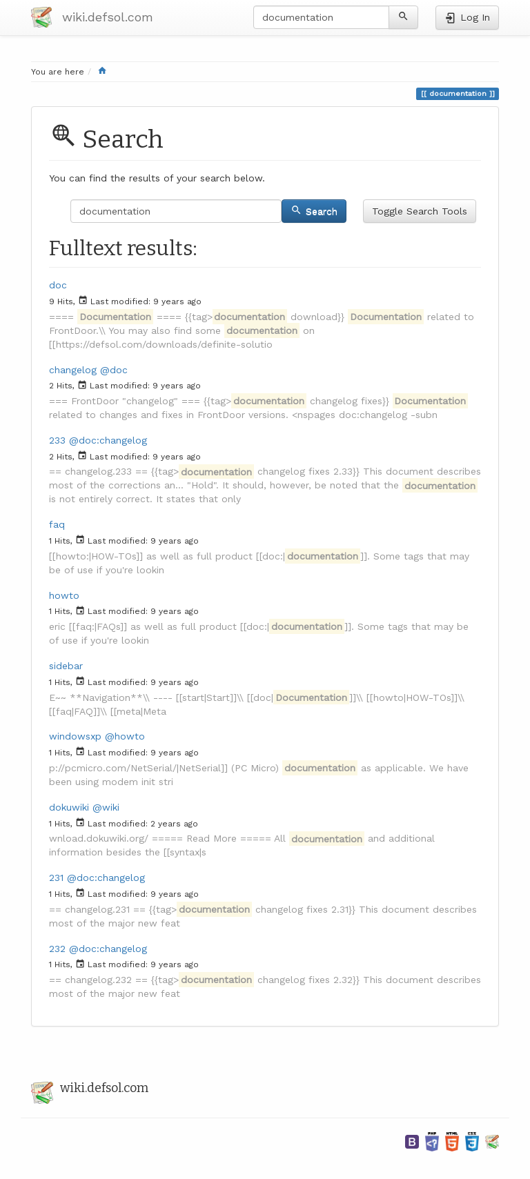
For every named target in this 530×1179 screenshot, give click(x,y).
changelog (73, 369)
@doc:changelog (108, 440)
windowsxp (75, 736)
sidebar (66, 665)
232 (57, 948)
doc (58, 284)
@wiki (105, 807)
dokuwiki (69, 807)
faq (57, 524)
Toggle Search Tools (419, 211)
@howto (125, 736)
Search (314, 210)
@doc (114, 369)
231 (56, 877)
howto (64, 595)
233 (57, 440)
